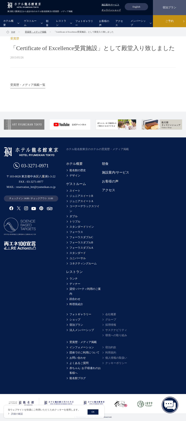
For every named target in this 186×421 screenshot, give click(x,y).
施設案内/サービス (110, 4)
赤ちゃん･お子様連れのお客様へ (85, 370)
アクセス (119, 23)
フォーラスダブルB (81, 242)
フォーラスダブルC (81, 237)
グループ (110, 319)
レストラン (61, 22)
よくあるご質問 (79, 363)
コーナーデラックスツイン (84, 209)
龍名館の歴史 (77, 170)
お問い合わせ (77, 357)
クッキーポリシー (116, 363)
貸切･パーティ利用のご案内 (85, 291)
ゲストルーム (30, 22)
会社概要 (110, 314)
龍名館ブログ (77, 378)
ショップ (74, 319)
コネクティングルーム (83, 263)
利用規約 (110, 352)
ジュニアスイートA (81, 201)
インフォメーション (81, 347)
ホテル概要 (8, 22)
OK (93, 412)
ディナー (74, 283)
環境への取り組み (116, 335)
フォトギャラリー (84, 23)
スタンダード (77, 253)
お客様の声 (104, 23)
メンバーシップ (138, 22)
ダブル (73, 216)
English (136, 6)
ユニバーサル (77, 258)
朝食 (47, 23)
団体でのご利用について (84, 352)
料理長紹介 (76, 304)
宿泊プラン (169, 7)
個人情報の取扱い (116, 357)
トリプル (74, 221)
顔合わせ (74, 299)
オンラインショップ (111, 10)
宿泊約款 (110, 347)
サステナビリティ (116, 330)
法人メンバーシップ (81, 330)
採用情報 (110, 324)
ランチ (73, 278)
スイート (74, 190)
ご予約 (169, 21)
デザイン (74, 175)
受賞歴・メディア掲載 (83, 342)
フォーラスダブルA (81, 247)
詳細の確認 (17, 413)
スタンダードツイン (81, 226)
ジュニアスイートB (81, 195)
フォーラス (76, 232)
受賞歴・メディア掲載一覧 (27, 84)
